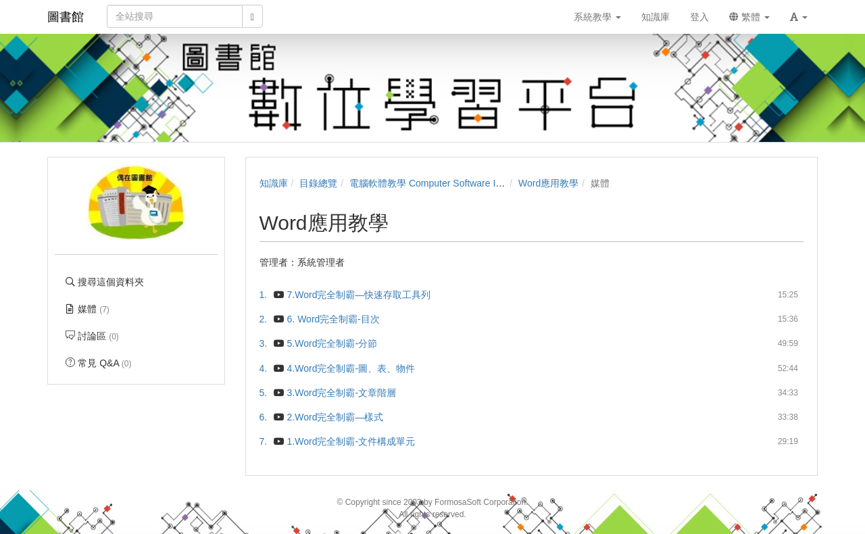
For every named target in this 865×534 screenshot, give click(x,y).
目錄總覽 (318, 183)
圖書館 (65, 17)
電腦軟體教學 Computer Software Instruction (443, 183)
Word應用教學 (548, 183)
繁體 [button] (749, 16)
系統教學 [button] (597, 16)
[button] (799, 17)
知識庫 (274, 183)
